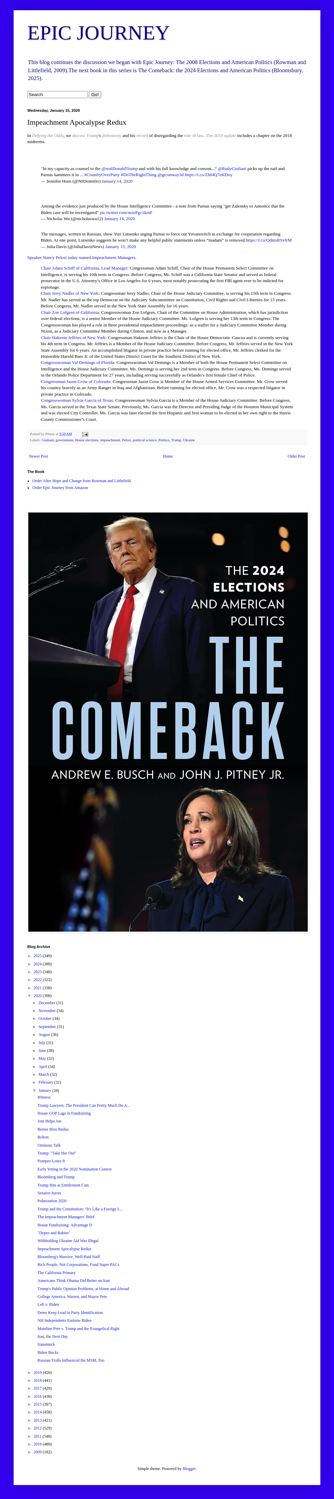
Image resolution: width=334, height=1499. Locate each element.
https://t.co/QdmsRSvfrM (269, 240)
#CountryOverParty (102, 174)
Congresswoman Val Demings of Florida (77, 362)
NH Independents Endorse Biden (64, 1320)
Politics (163, 440)
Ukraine (189, 440)
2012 (38, 1428)
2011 (38, 1436)
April (43, 1066)
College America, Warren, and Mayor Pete (72, 1296)
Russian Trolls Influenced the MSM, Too (70, 1360)
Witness (43, 1097)
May (43, 1058)
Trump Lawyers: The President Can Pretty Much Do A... (83, 1105)
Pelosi (126, 440)
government (64, 440)
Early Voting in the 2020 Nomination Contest (74, 1169)
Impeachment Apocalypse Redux (64, 1248)
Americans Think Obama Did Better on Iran (73, 1280)
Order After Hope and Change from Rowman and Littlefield (81, 480)
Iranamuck (46, 1344)
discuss (78, 135)
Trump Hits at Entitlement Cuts (63, 1185)
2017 (38, 1388)
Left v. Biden (48, 1304)
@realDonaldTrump (120, 168)
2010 (38, 1444)
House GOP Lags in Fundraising (64, 1113)
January (45, 1090)
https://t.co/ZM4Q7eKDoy (208, 174)
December (47, 1002)
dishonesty (111, 135)
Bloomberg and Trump (56, 1177)
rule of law (193, 135)
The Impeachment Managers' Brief (65, 1216)
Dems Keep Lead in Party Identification (70, 1312)
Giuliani (48, 440)
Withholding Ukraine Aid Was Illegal (67, 1240)
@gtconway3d (170, 174)
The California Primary (56, 1272)
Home (168, 456)
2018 (38, 1380)
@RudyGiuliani (232, 168)
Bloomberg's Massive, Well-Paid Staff (68, 1256)
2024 (38, 964)
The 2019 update (221, 135)
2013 (38, 1420)
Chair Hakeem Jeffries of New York (73, 337)
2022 (38, 979)
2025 (38, 955)
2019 (38, 1372)
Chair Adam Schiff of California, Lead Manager (84, 268)
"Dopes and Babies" (53, 1232)
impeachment (110, 440)
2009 (38, 1452)
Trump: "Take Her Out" (56, 1153)
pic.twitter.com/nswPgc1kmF (126, 212)
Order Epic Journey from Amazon (60, 487)
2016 (38, 1396)
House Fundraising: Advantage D (64, 1225)
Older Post (296, 456)
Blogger (189, 1468)
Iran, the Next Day (52, 1336)
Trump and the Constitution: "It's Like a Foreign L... (80, 1209)
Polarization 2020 (51, 1200)
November (48, 1010)
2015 (38, 1404)
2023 (38, 971)
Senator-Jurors (49, 1193)
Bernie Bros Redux (53, 1129)
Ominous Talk (49, 1145)
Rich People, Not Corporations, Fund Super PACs (78, 1264)
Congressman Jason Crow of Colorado (75, 381)
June (43, 1050)
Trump (92, 135)
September (48, 1026)
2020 (38, 995)
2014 (38, 1412)
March (44, 1074)
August (45, 1034)
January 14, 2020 (117, 181)
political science (145, 440)
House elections (86, 440)
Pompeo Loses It (51, 1161)
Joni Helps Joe (49, 1121)
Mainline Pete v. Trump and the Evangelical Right (78, 1328)
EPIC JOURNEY (98, 32)
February (46, 1082)
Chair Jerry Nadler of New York (69, 293)
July (42, 1042)
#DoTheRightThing (138, 174)
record (142, 135)
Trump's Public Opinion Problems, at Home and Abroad (83, 1288)
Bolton (43, 1137)
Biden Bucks (48, 1352)
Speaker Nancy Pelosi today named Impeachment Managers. (81, 257)
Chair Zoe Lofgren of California (70, 312)
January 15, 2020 (120, 246)
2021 (38, 987)
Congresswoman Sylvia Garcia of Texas (77, 400)
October (46, 1018)
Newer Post (38, 456)
